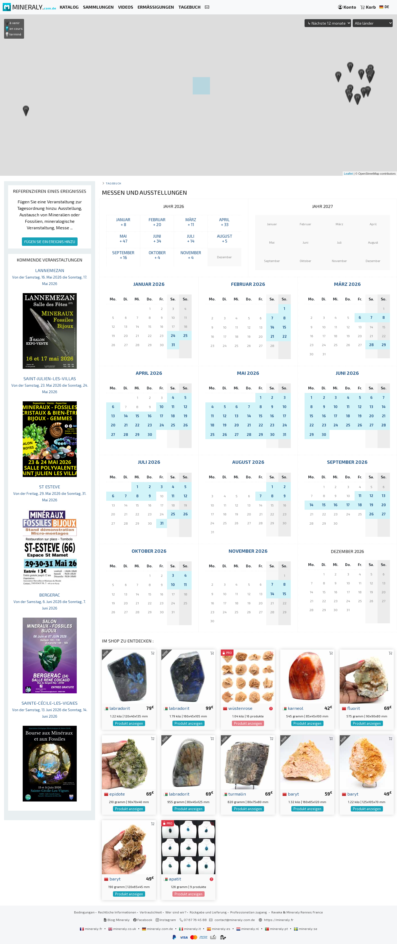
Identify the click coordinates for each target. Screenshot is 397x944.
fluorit (351, 708)
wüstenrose (237, 708)
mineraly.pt (277, 928)
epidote (114, 793)
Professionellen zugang (249, 912)
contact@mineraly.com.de (235, 920)
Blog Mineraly (117, 920)
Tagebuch (113, 183)
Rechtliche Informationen (117, 912)
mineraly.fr (91, 928)
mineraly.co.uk (122, 928)
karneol (292, 708)
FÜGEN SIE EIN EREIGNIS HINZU (49, 241)
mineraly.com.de (158, 928)
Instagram (166, 920)
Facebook (142, 920)
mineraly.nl (248, 928)
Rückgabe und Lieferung (208, 912)
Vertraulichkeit (151, 912)
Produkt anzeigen (129, 723)
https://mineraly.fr (278, 920)
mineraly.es (219, 928)
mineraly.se (305, 928)
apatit (172, 878)
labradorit (117, 708)
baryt (290, 793)
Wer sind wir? (175, 912)
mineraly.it (190, 928)
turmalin (234, 793)
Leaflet (348, 173)
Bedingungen (84, 912)
